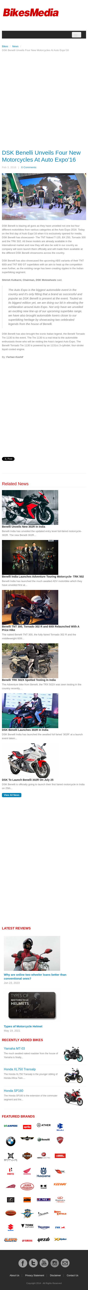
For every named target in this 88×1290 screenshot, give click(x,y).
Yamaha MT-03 (14, 1048)
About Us (14, 1275)
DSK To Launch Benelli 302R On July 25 (27, 779)
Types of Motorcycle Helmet (23, 1026)
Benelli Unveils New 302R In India (23, 526)
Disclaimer (55, 1275)
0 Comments (28, 167)
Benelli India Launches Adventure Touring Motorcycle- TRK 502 (43, 576)
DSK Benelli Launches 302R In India (25, 729)
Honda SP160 (13, 1090)
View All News (11, 795)
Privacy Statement (34, 1275)
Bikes (5, 46)
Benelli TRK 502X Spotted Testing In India (29, 679)
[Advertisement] (44, 99)
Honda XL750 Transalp (20, 1069)
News (15, 46)
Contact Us (72, 1275)
